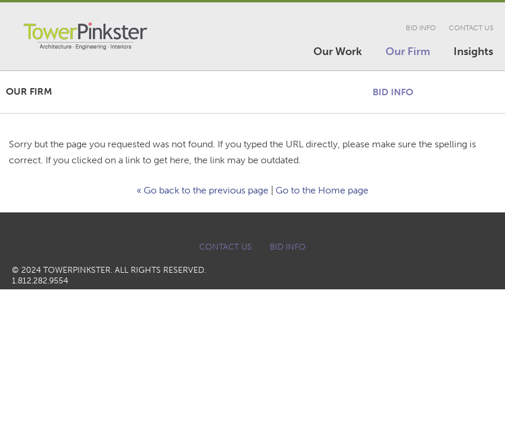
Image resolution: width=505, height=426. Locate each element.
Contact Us (471, 28)
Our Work (337, 51)
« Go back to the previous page (202, 190)
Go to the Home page (322, 190)
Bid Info (421, 28)
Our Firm (408, 51)
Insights (473, 51)
